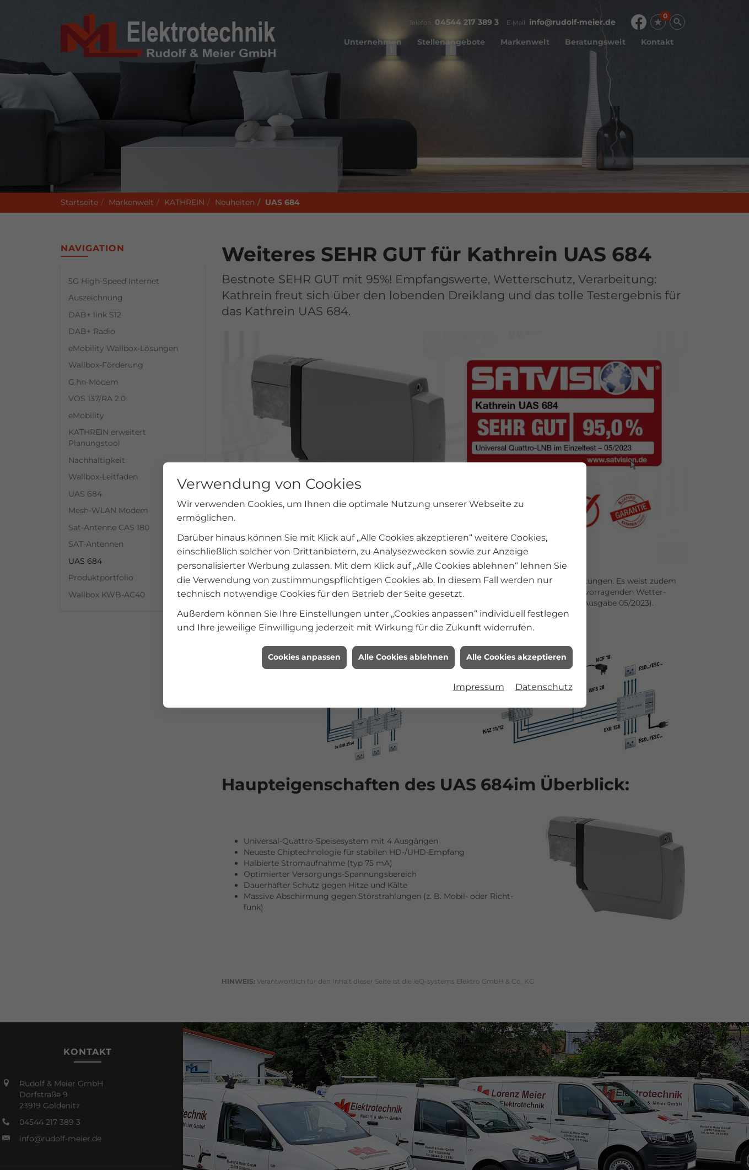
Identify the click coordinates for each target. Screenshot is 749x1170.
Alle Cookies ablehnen (403, 608)
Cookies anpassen (304, 608)
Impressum (478, 638)
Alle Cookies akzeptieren (516, 608)
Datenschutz (544, 638)
